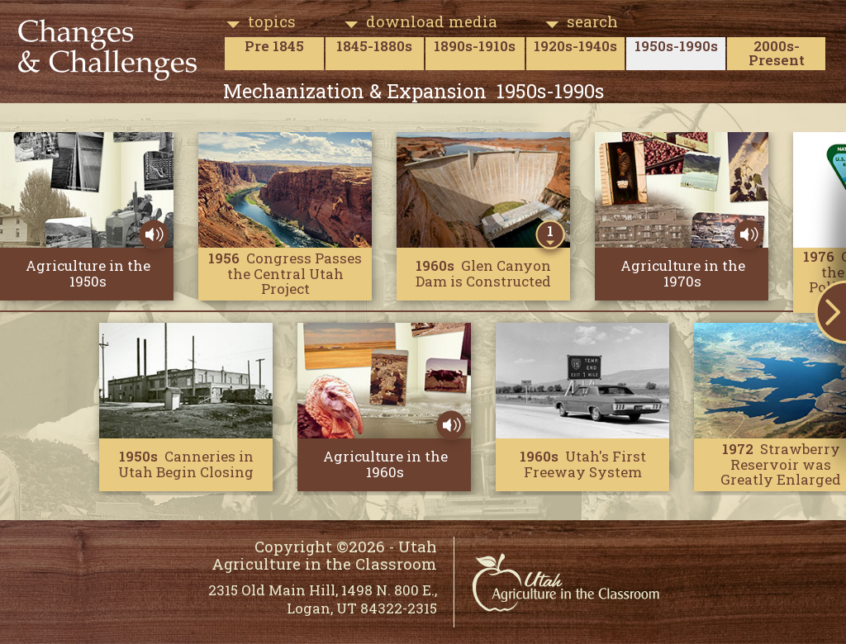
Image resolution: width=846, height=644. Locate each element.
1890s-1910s (475, 45)
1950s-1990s (676, 45)
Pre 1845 (274, 45)
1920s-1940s (575, 45)
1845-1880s (374, 45)
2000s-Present (777, 52)
